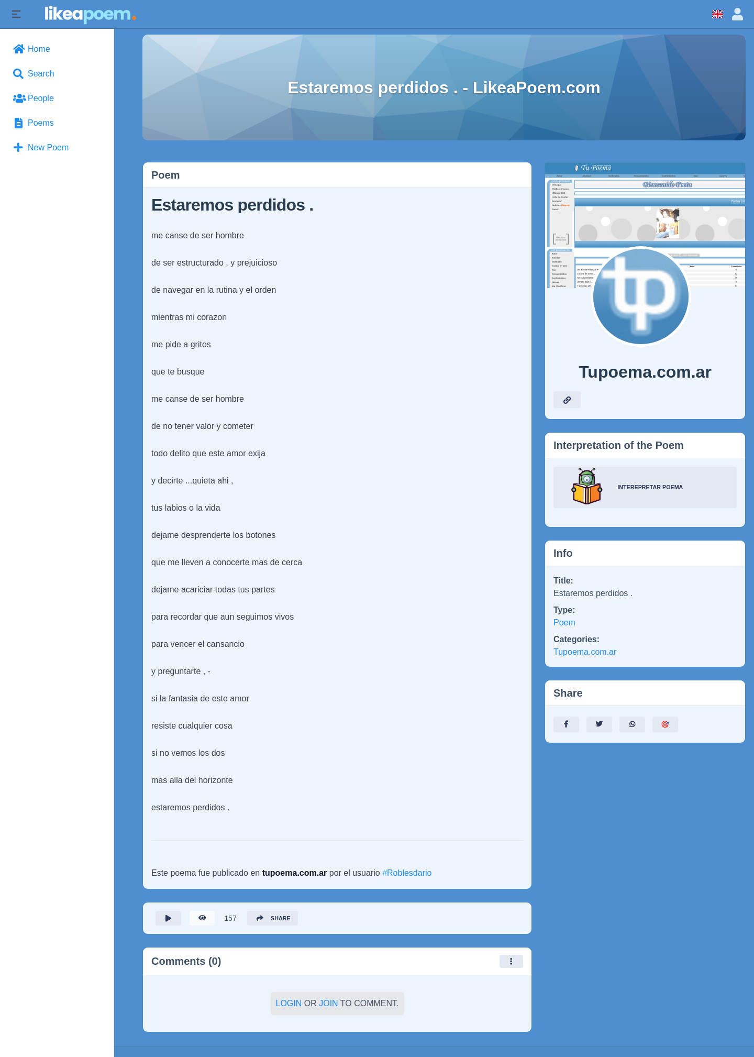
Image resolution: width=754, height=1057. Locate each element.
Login (289, 1006)
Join (328, 1006)
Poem (564, 622)
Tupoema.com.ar (584, 651)
